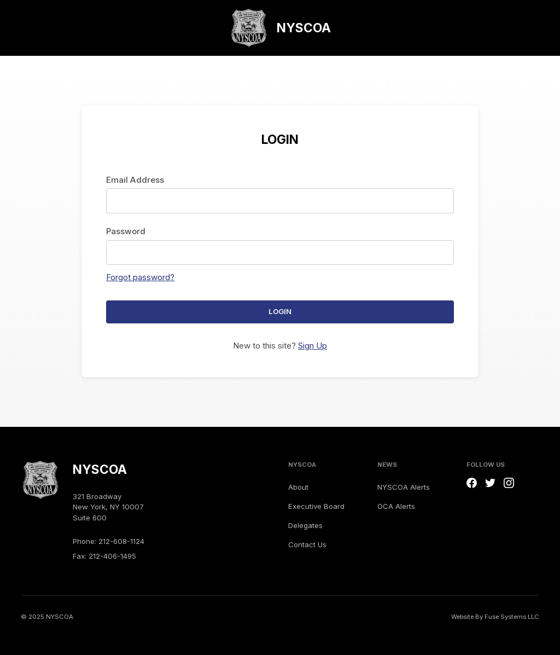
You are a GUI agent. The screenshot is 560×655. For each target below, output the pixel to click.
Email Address (135, 180)
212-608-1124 (121, 541)
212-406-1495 (112, 556)
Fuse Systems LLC (512, 617)
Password (125, 231)
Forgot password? (140, 277)
